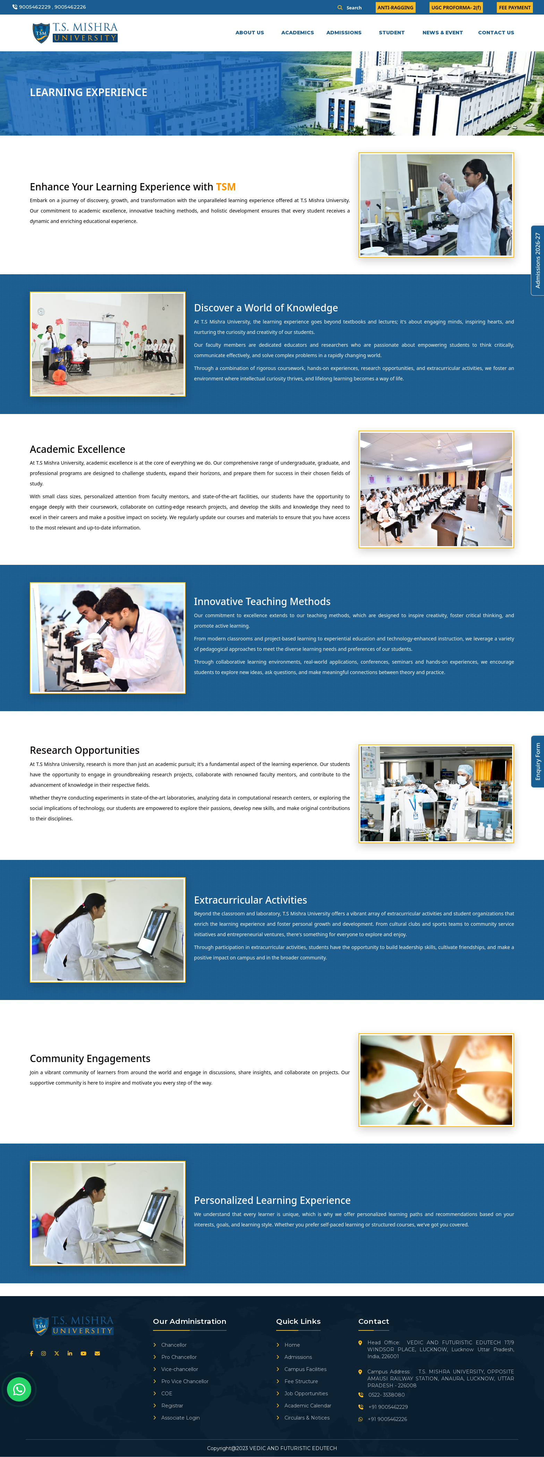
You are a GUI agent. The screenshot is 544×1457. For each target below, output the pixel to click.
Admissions (294, 1357)
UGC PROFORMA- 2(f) (456, 7)
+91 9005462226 (382, 1419)
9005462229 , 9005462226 (52, 7)
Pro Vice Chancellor (181, 1381)
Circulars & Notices (303, 1418)
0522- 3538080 (381, 1395)
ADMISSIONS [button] (344, 32)
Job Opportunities (302, 1393)
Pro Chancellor (175, 1357)
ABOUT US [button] (250, 32)
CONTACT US (496, 32)
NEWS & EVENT (443, 32)
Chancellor (170, 1345)
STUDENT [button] (392, 32)
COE (162, 1393)
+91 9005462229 (383, 1407)
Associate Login (176, 1418)
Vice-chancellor (175, 1369)
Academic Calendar (303, 1406)
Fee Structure (297, 1381)
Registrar (168, 1406)
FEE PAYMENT (515, 7)
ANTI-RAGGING (396, 7)
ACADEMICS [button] (298, 32)
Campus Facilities (301, 1369)
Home (288, 1345)
